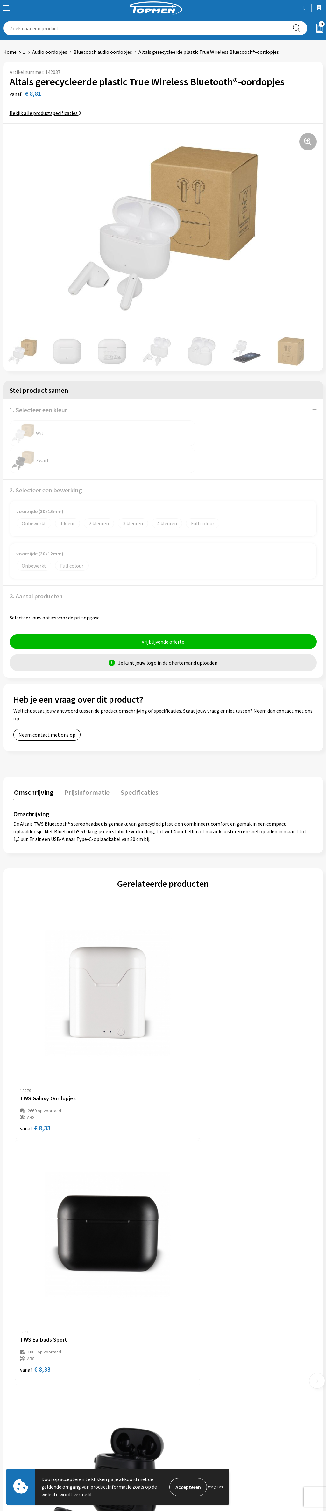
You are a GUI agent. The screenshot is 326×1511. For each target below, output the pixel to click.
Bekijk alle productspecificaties (46, 113)
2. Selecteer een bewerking (46, 463)
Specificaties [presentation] (136, 764)
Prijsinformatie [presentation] (85, 764)
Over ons (175, 1329)
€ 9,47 (35, 1266)
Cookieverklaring (184, 1437)
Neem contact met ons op (46, 707)
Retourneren (17, 1437)
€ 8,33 (35, 1061)
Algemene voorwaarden (192, 1428)
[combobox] (145, 28)
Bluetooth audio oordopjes (103, 52)
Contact (12, 1428)
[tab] (33, 766)
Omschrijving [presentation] (33, 764)
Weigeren (215, 1486)
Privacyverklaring (185, 1447)
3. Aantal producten (36, 569)
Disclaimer (177, 1457)
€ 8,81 (185, 1266)
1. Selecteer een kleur (38, 410)
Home (10, 52)
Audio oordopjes (49, 52)
